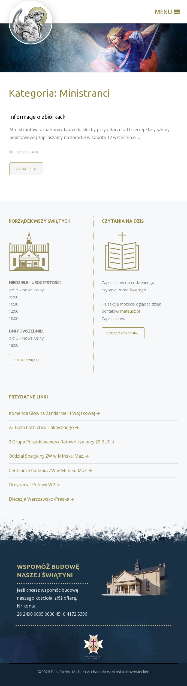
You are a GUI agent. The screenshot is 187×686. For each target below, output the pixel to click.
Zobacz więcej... (27, 360)
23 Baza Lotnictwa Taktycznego (41, 427)
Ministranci (28, 152)
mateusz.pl (130, 311)
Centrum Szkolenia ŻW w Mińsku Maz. (48, 470)
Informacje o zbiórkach (37, 117)
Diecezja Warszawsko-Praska (39, 499)
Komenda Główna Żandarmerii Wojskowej (52, 413)
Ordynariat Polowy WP (32, 485)
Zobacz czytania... (123, 333)
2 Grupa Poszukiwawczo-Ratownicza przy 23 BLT (59, 442)
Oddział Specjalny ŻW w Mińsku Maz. (46, 456)
